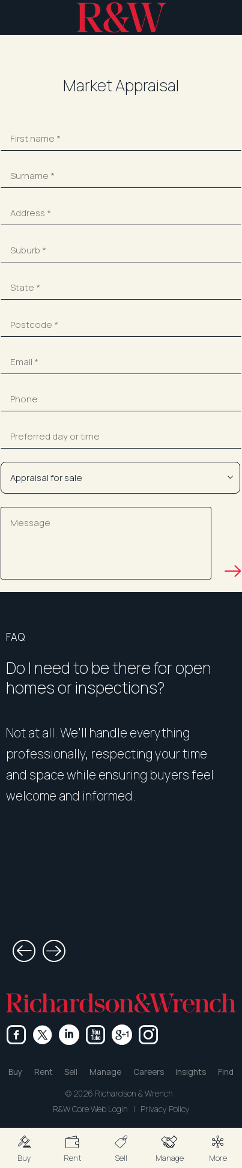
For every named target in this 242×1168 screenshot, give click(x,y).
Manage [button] (105, 1072)
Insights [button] (190, 1072)
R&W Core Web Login (90, 1109)
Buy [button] (15, 1072)
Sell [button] (70, 1072)
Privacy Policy (165, 1109)
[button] (24, 1148)
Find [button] (226, 1072)
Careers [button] (148, 1072)
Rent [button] (43, 1072)
